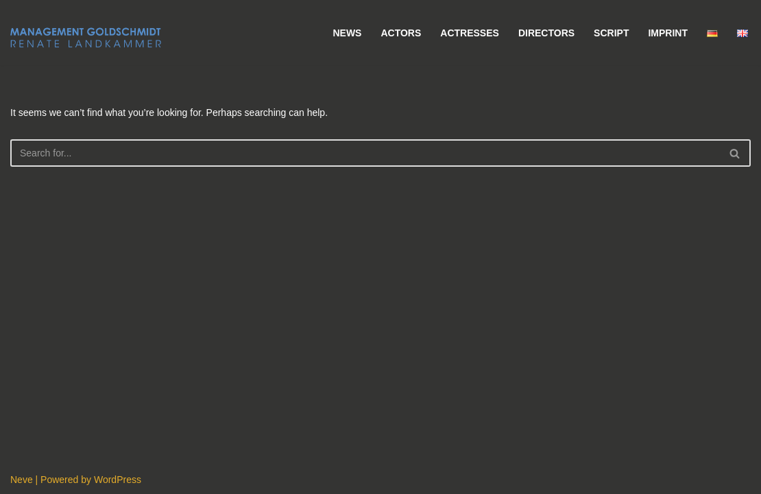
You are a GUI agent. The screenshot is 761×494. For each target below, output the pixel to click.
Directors (546, 32)
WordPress (117, 479)
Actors (400, 32)
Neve (21, 479)
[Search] (365, 153)
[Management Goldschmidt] (85, 38)
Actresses (469, 32)
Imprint (668, 32)
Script (611, 32)
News (347, 32)
